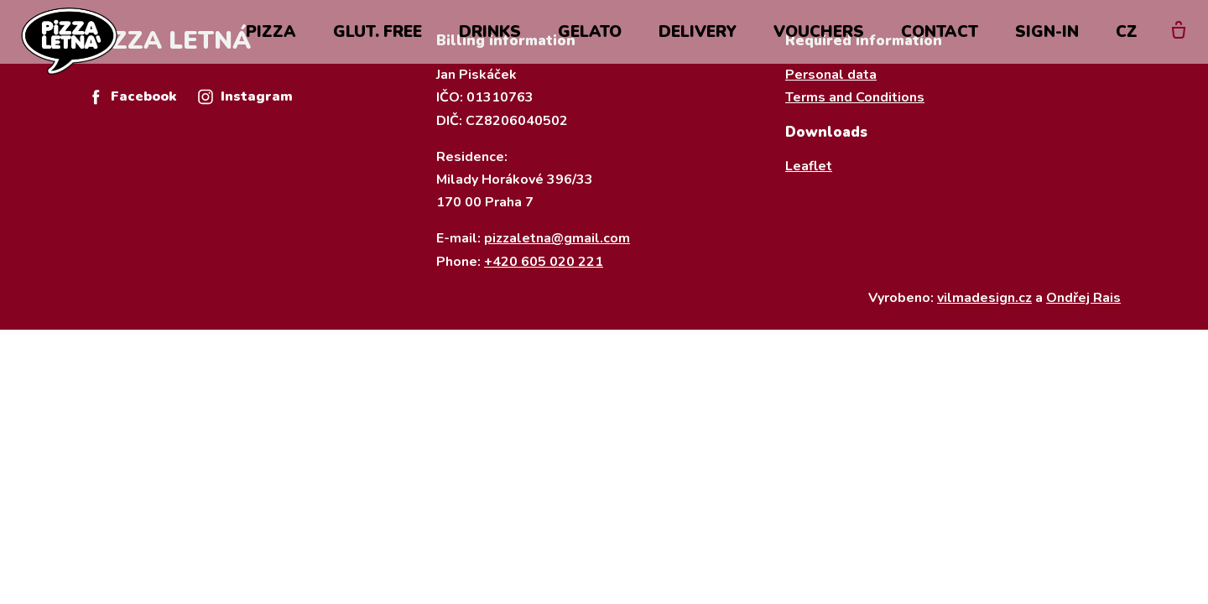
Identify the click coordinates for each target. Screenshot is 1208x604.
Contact (939, 44)
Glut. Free (377, 44)
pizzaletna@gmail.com (557, 238)
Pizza (271, 44)
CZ (1127, 44)
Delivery (698, 44)
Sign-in (1047, 44)
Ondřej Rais (1083, 298)
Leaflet (808, 166)
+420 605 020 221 (543, 262)
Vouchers (818, 44)
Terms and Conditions (854, 97)
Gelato (590, 44)
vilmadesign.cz (984, 298)
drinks (490, 44)
